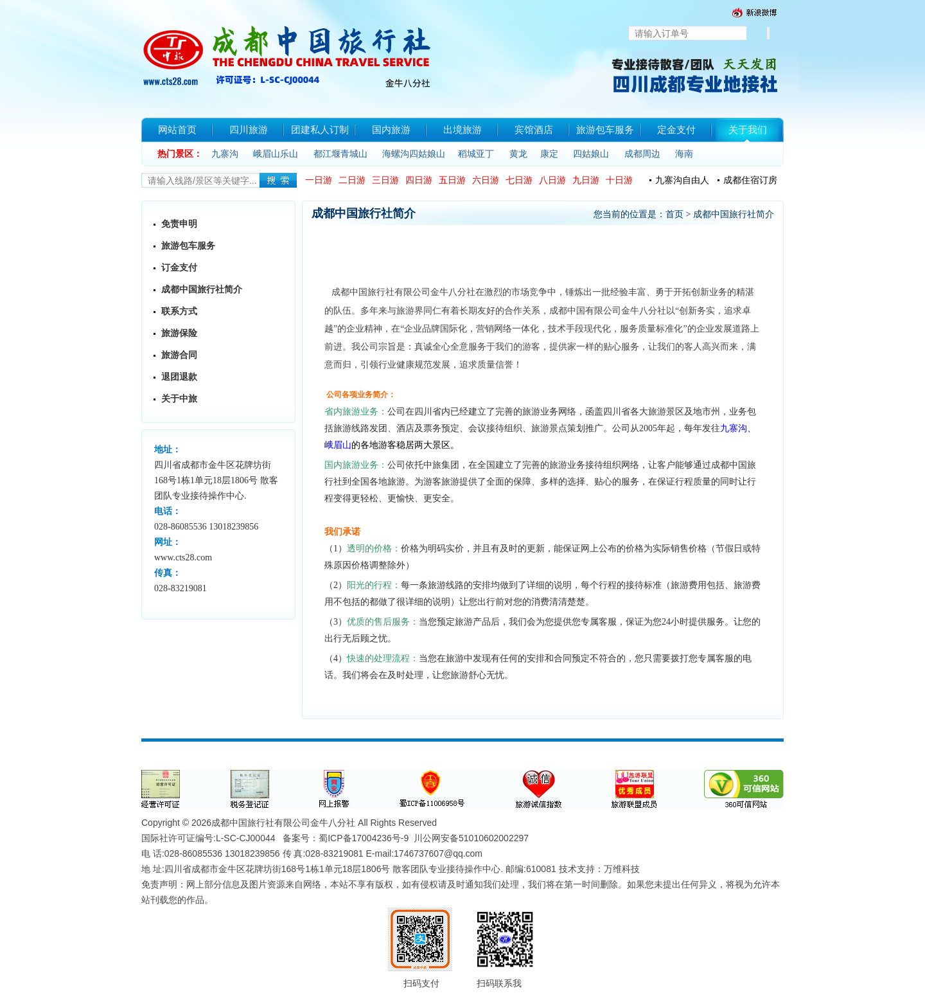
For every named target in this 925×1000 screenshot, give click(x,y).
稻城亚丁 (476, 154)
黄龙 (518, 154)
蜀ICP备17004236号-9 (364, 838)
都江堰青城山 (340, 154)
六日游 (485, 180)
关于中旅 (179, 399)
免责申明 (179, 224)
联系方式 (179, 311)
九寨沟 (224, 154)
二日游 (352, 180)
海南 (684, 154)
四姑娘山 (591, 154)
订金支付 (179, 267)
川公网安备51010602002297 (471, 838)
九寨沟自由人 (682, 180)
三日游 (385, 180)
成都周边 (642, 154)
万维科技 (622, 869)
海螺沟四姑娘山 (413, 154)
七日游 (519, 180)
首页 (674, 214)
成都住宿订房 (750, 180)
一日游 (318, 180)
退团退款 (179, 377)
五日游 (452, 180)
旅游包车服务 (188, 246)
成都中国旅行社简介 (201, 289)
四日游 (418, 180)
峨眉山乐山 (275, 154)
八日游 (552, 180)
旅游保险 (179, 333)
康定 (549, 154)
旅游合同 (179, 355)
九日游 (585, 180)
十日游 (619, 180)
